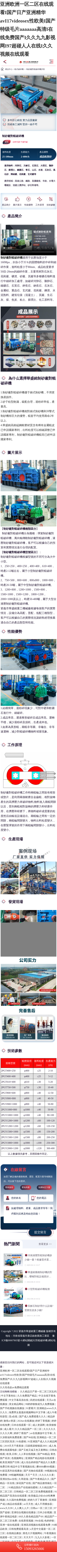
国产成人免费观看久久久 (33, 1416)
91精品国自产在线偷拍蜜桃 (23, 1487)
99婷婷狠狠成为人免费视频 (40, 1404)
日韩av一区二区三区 (42, 1508)
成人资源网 (39, 1425)
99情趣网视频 (16, 1475)
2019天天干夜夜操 (14, 1445)
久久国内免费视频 (17, 1500)
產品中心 (8, 69)
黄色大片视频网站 (33, 1533)
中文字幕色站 (8, 1395)
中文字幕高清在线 (19, 1400)
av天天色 (29, 1504)
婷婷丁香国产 (21, 1433)
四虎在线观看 (37, 1400)
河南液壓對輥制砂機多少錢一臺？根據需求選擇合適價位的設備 (38, 1258)
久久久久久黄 (46, 1475)
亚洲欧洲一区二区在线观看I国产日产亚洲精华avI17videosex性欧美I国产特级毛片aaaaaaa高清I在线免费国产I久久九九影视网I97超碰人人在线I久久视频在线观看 (27, 29)
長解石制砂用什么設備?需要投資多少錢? (38, 1308)
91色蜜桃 (21, 1441)
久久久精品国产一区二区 (28, 1429)
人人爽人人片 (21, 1508)
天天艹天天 (31, 1475)
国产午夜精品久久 (40, 1479)
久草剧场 (24, 1479)
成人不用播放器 (44, 1504)
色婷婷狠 (49, 1520)
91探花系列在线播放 (11, 1470)
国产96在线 (30, 1437)
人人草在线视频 (27, 1454)
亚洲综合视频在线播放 (23, 1512)
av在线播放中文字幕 (41, 1433)
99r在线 (39, 1520)
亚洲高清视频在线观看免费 (36, 1525)
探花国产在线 (23, 1483)
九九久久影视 (42, 1537)
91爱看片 (31, 1408)
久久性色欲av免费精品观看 (14, 1387)
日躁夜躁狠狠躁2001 (36, 1445)
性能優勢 (28, 201)
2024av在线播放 (25, 1421)
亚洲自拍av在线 (8, 1479)
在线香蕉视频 (26, 1520)
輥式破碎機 (19, 69)
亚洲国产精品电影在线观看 (40, 1458)
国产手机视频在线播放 (12, 1408)
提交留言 (40, 1232)
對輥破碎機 (41, 1340)
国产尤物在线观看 (34, 1470)
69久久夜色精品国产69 (31, 1516)
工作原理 (39, 201)
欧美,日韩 (12, 1454)
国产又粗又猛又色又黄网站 (33, 1450)
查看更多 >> (45, 1244)
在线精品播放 (14, 1533)
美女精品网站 (16, 1404)
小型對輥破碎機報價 (37, 1289)
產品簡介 (6, 201)
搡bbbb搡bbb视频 (45, 1466)
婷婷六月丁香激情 (38, 1500)
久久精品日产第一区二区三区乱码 (38, 1391)
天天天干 (29, 1537)
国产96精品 (43, 1454)
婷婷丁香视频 (42, 1421)
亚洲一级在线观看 (10, 1525)
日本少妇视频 (45, 1512)
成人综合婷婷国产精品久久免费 (38, 1462)
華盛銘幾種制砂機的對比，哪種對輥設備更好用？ (38, 1275)
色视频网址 (17, 1458)
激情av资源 (9, 1421)
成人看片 (9, 1429)
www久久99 (6, 1508)
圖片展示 (17, 201)
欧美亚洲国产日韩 (10, 1462)
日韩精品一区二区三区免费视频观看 (33, 1491)
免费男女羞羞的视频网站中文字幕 (27, 1412)
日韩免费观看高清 (19, 1529)
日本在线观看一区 (21, 1425)
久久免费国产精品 (27, 1395)
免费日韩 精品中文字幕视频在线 (17, 1466)
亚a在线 (13, 1416)
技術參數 (51, 201)
